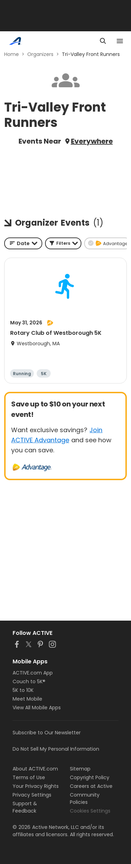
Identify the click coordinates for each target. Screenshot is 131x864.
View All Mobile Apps (37, 707)
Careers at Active (91, 786)
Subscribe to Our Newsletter (47, 732)
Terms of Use (29, 777)
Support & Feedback (25, 807)
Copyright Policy (89, 777)
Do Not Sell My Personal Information (56, 748)
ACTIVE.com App (33, 672)
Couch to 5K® (29, 681)
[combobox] (23, 243)
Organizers (40, 54)
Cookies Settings (90, 810)
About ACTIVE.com (35, 768)
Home (11, 54)
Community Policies (85, 798)
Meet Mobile (27, 698)
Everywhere (92, 141)
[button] (63, 243)
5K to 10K (23, 690)
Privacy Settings (32, 794)
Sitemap (80, 768)
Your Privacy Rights (36, 786)
